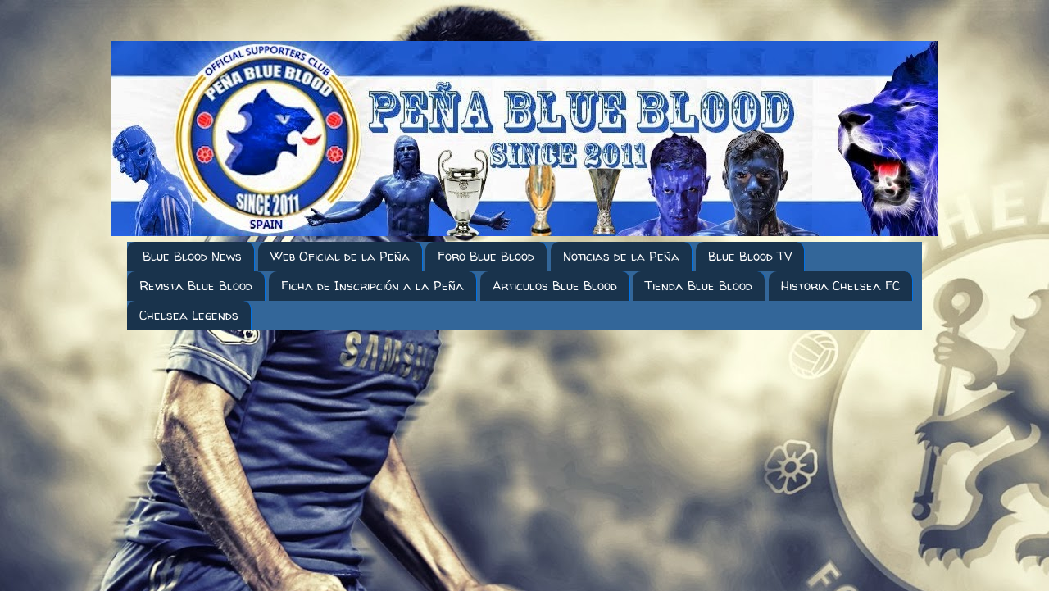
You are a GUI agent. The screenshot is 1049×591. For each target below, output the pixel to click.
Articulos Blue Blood (555, 285)
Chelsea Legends (188, 315)
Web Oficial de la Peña (340, 256)
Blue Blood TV (750, 256)
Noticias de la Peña (621, 256)
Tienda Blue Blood (698, 285)
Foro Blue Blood (486, 256)
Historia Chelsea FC (840, 285)
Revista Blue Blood (195, 285)
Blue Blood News (192, 256)
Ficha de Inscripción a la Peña (372, 285)
